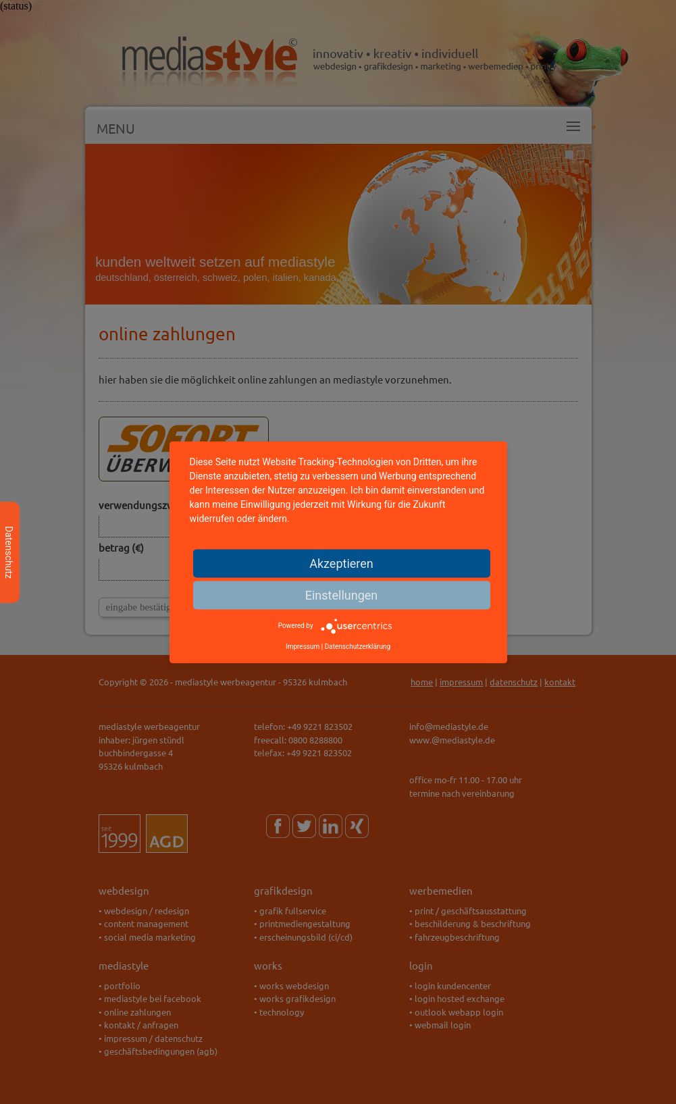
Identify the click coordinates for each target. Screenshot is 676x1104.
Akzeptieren (341, 563)
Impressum (302, 646)
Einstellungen (341, 594)
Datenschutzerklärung (357, 646)
